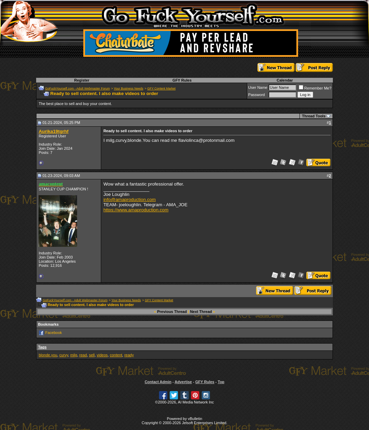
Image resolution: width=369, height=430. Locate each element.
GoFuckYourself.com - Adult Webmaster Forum (77, 88)
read (83, 355)
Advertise (183, 382)
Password (256, 95)
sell (92, 355)
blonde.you (48, 355)
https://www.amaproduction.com (135, 209)
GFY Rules (181, 80)
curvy (63, 355)
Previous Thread (172, 312)
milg (73, 355)
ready (129, 355)
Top (221, 382)
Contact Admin (158, 382)
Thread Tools (313, 116)
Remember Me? (315, 88)
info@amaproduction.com (129, 199)
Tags (42, 347)
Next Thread (201, 312)
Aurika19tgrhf (53, 131)
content (116, 355)
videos (102, 355)
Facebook (53, 333)
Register (81, 80)
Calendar (285, 80)
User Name (257, 87)
